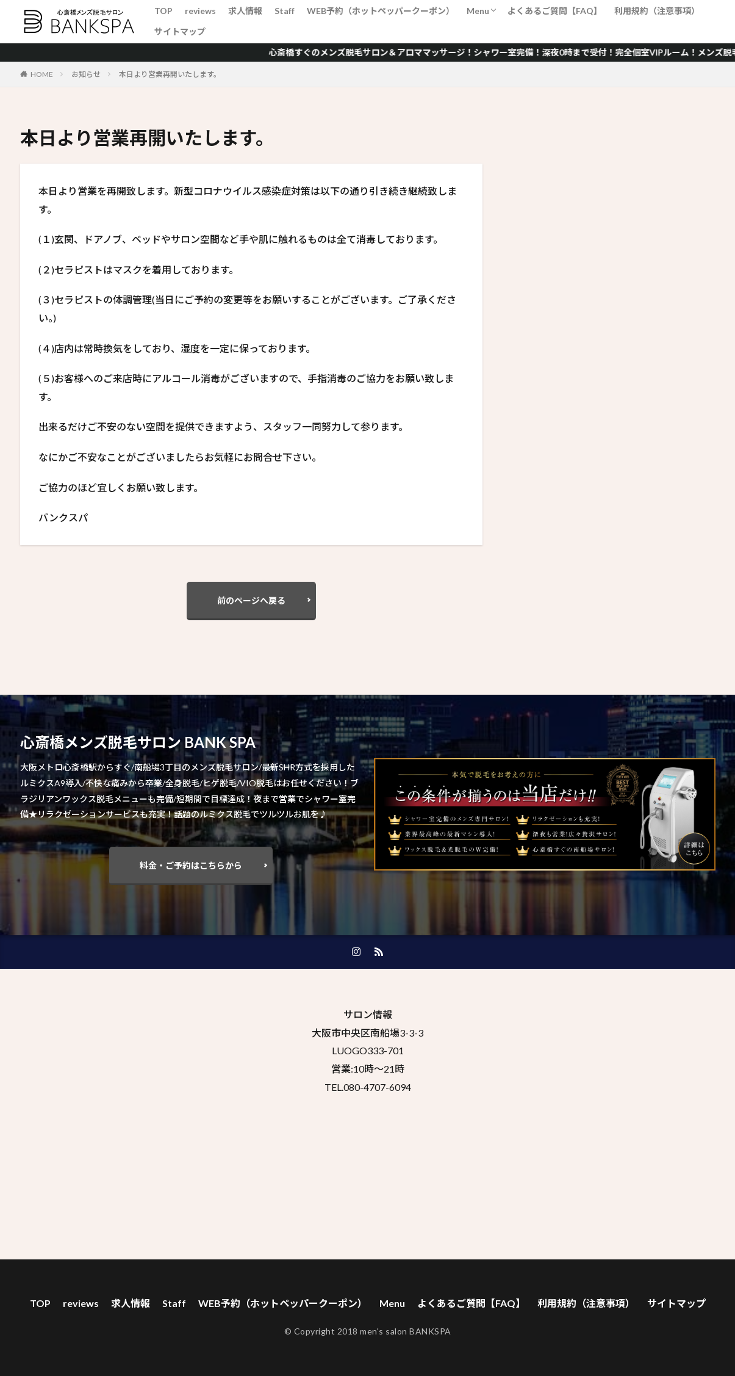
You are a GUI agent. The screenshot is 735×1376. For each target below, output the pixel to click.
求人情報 (245, 10)
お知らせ (86, 74)
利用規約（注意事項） (657, 10)
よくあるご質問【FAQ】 (554, 10)
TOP (163, 10)
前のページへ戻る (251, 600)
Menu (478, 10)
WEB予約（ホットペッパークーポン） (380, 10)
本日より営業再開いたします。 (170, 74)
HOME (41, 74)
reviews (200, 10)
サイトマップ (180, 31)
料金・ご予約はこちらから (191, 865)
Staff (284, 10)
